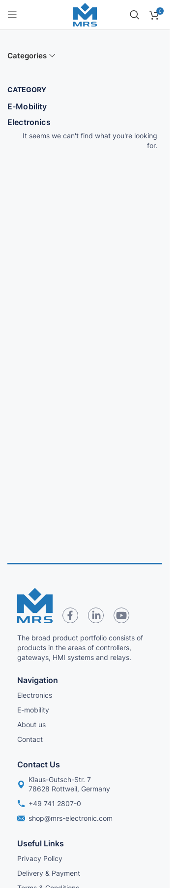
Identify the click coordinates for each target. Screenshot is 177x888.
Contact (30, 739)
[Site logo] (85, 14)
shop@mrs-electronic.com (65, 818)
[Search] (135, 15)
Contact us (38, 764)
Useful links (40, 843)
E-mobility (33, 710)
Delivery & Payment (48, 873)
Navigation (37, 680)
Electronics (29, 122)
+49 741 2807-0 (49, 803)
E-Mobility (27, 106)
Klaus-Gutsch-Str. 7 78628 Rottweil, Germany (63, 783)
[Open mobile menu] (12, 15)
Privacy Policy (39, 858)
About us (31, 724)
